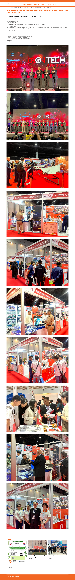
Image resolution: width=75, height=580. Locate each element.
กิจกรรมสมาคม (30, 4)
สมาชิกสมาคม (37, 4)
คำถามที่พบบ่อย (48, 4)
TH (58, 1)
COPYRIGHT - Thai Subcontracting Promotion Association (21, 577)
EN (59, 1)
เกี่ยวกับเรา (43, 4)
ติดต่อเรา (54, 4)
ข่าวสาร (24, 4)
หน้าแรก (8, 7)
